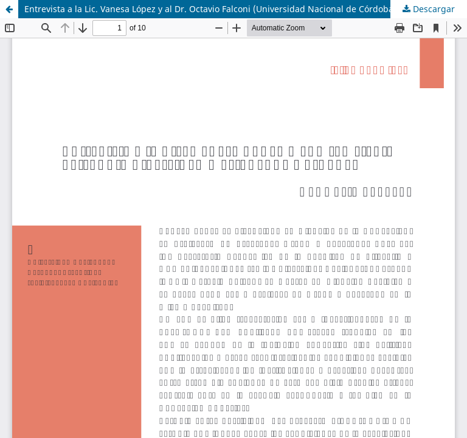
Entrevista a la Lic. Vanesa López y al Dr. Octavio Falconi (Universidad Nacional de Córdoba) (210, 9)
